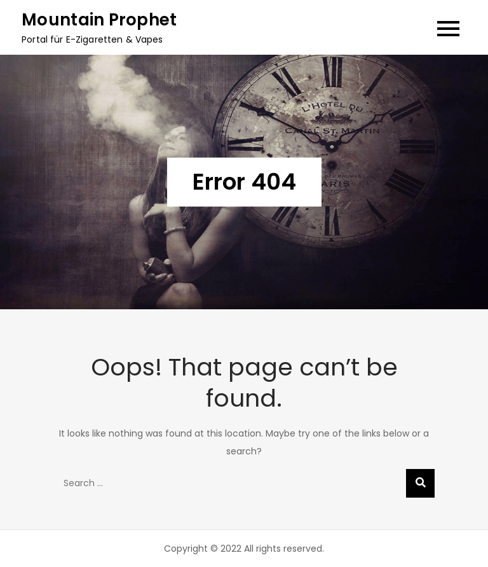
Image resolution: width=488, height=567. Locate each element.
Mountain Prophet (99, 19)
